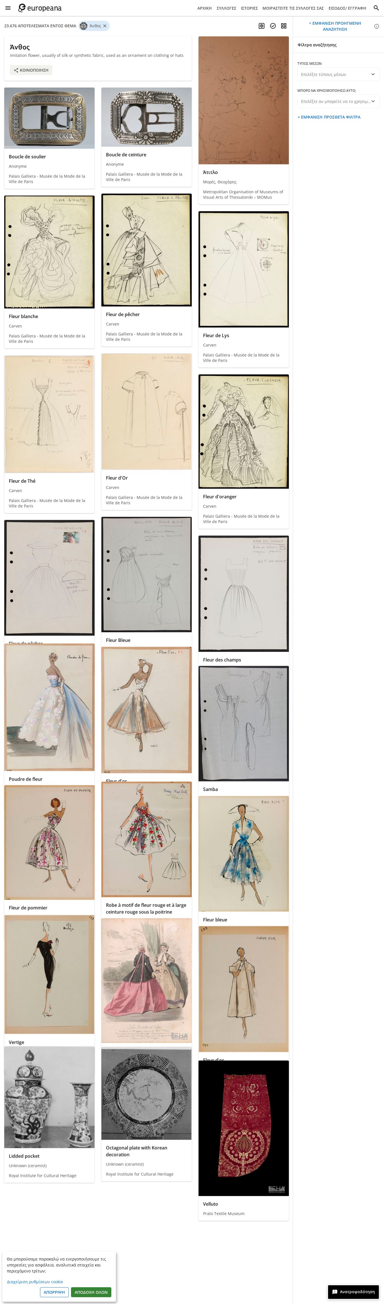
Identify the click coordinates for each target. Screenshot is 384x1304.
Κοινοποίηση (31, 70)
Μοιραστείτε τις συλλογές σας (293, 8)
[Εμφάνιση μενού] (8, 8)
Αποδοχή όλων (91, 1292)
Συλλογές (226, 8)
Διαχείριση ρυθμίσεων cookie (35, 1281)
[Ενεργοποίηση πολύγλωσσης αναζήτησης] (261, 26)
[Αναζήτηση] (376, 8)
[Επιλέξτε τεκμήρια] (273, 26)
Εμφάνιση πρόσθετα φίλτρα (330, 117)
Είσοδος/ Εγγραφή (347, 8)
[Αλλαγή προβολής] (284, 26)
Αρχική (204, 8)
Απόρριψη (54, 1292)
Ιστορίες (249, 8)
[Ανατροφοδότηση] (353, 1292)
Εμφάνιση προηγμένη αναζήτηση (336, 26)
